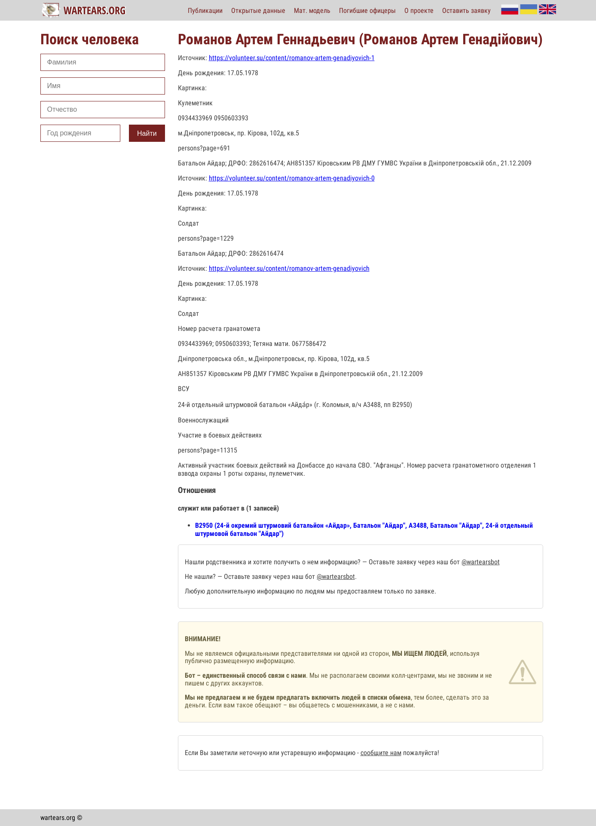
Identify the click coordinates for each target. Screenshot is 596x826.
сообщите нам (381, 753)
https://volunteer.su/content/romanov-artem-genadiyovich (289, 268)
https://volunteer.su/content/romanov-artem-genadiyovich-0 (292, 178)
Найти (147, 133)
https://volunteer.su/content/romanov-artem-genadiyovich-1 (292, 58)
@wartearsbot (481, 562)
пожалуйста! (420, 753)
